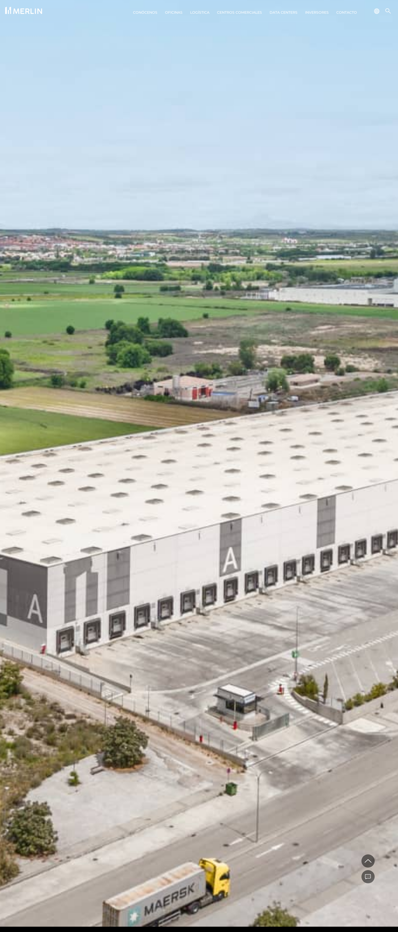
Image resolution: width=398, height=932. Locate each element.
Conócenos (145, 12)
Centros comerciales (239, 12)
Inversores (317, 12)
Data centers (283, 12)
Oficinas (174, 12)
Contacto (346, 12)
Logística (199, 12)
